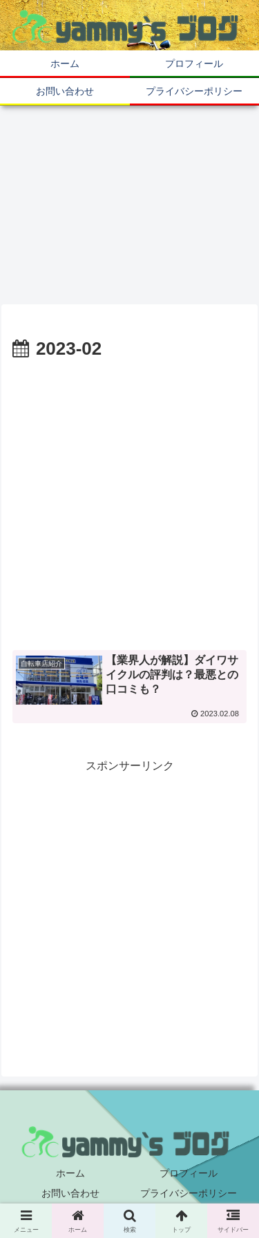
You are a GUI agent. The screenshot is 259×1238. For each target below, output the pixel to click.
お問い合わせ (70, 1193)
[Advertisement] (129, 500)
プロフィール (189, 1173)
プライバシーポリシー (188, 1193)
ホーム (70, 1173)
